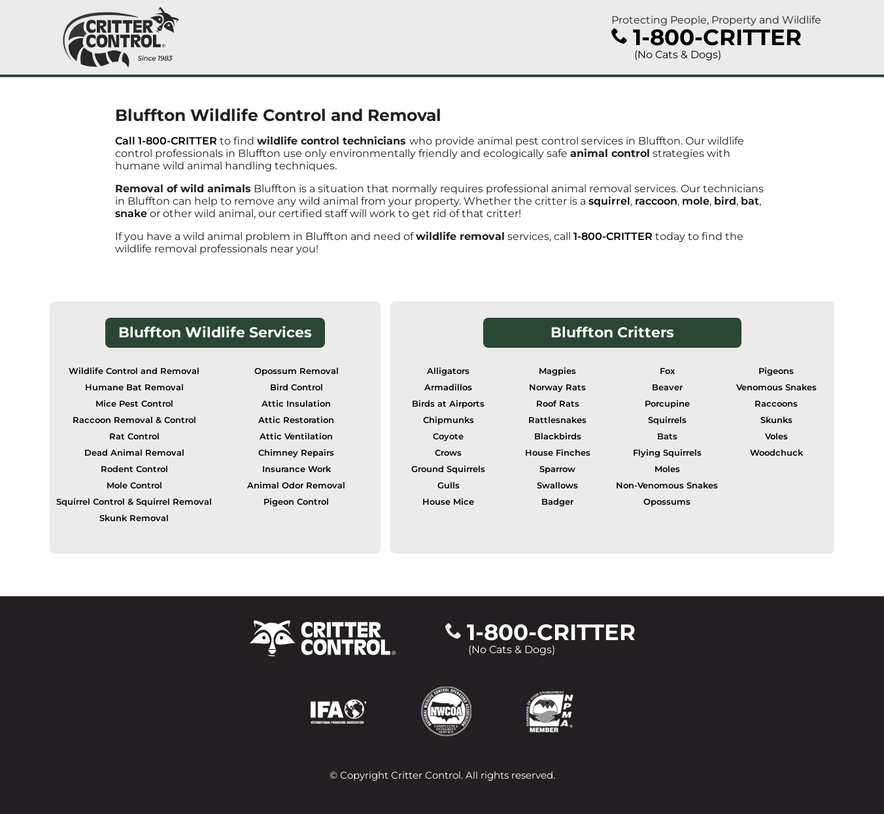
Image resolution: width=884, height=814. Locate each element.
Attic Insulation (296, 404)
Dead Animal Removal (134, 453)
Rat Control (134, 436)
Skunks (776, 420)
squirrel (609, 201)
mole (695, 201)
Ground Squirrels (448, 469)
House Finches (557, 453)
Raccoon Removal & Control (134, 420)
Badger (557, 502)
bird (725, 201)
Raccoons (776, 404)
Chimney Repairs (296, 453)
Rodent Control (134, 469)
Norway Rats (557, 387)
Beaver (667, 387)
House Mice (448, 502)
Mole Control (134, 485)
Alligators (448, 371)
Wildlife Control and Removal (134, 371)
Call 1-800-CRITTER (166, 141)
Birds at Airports (448, 404)
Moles (667, 469)
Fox (667, 371)
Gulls (448, 485)
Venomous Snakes (776, 387)
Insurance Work (296, 469)
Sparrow (557, 469)
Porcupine (667, 404)
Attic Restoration (296, 420)
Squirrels (667, 420)
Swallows (557, 485)
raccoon (656, 201)
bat (750, 201)
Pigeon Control (296, 502)
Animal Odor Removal (296, 485)
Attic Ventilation (296, 436)
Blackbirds (557, 436)
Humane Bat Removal (134, 387)
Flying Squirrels (667, 453)
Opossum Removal (296, 371)
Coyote (448, 436)
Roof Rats (557, 404)
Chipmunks (448, 420)
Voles (776, 436)
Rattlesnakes (557, 420)
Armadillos (448, 387)
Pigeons (776, 371)
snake (131, 213)
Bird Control (296, 387)
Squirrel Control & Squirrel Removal (134, 502)
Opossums (666, 502)
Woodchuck (776, 453)
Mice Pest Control (134, 404)
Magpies (557, 371)
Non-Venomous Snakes (667, 485)
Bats (667, 436)
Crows (448, 453)
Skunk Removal (134, 518)
